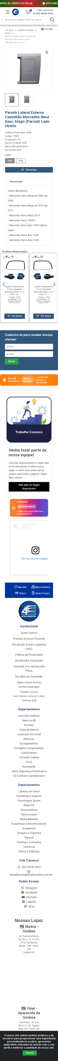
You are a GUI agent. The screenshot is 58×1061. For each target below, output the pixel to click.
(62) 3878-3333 (43, 13)
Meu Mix (20, 587)
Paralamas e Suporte (29, 796)
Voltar (47, 29)
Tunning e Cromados (29, 842)
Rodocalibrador (29, 819)
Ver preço (29, 169)
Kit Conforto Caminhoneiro (29, 775)
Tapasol (29, 837)
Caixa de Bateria (29, 729)
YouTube (29, 897)
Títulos (20, 593)
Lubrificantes (29, 752)
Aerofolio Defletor (29, 715)
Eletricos (29, 738)
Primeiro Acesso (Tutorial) (29, 638)
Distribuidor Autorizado (29, 660)
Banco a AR (29, 720)
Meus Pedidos (40, 587)
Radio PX (29, 805)
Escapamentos (29, 743)
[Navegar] (3, 284)
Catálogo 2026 (29, 700)
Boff (19, 150)
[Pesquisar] (52, 20)
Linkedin (29, 901)
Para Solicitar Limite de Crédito (29, 696)
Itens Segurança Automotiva (29, 771)
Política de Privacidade (29, 654)
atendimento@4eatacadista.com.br (31, 873)
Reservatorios (29, 809)
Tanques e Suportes (29, 833)
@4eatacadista (27, 506)
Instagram (29, 888)
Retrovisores (29, 814)
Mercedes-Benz (20, 146)
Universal (29, 846)
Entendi (30, 1053)
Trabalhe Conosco (29, 691)
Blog (29, 906)
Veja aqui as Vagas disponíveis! (29, 486)
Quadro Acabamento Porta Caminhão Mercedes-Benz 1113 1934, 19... (14, 290)
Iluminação (29, 766)
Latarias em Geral (29, 791)
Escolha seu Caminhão (29, 676)
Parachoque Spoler (29, 800)
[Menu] (8, 12)
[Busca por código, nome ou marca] (26, 20)
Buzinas (29, 725)
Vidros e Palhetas (29, 851)
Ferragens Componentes (29, 748)
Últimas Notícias (27, 379)
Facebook (29, 892)
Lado (8, 155)
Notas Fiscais (40, 593)
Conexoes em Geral (29, 734)
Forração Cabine (29, 757)
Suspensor (29, 828)
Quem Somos (29, 632)
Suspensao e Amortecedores (29, 823)
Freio (29, 762)
